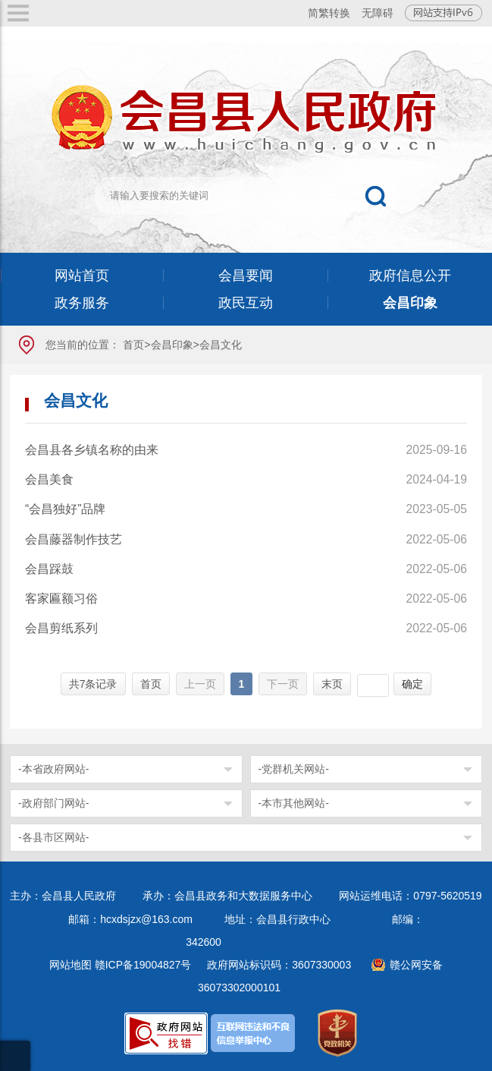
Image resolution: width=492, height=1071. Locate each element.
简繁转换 (329, 13)
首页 (133, 345)
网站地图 (70, 965)
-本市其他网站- (294, 803)
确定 (412, 684)
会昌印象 (172, 345)
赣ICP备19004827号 (143, 965)
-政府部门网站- (53, 803)
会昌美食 (49, 479)
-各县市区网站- (53, 837)
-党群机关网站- (294, 769)
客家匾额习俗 (61, 598)
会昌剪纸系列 (61, 628)
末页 (332, 684)
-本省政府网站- (53, 769)
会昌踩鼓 (49, 568)
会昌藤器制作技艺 (73, 539)
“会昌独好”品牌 (65, 508)
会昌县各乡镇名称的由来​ (91, 449)
